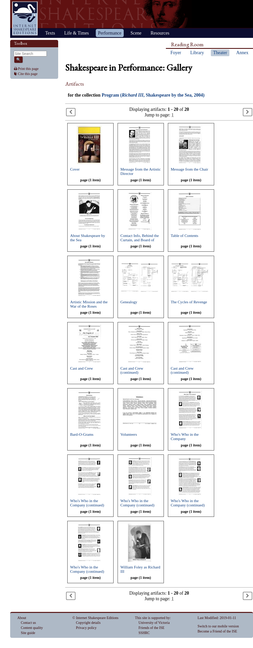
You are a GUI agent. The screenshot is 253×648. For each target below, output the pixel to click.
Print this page (28, 69)
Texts (50, 33)
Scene (136, 33)
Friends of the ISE (151, 628)
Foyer (175, 52)
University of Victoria (154, 623)
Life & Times (76, 33)
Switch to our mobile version (218, 626)
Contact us (28, 623)
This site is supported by (152, 618)
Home (25, 18)
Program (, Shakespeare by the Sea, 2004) (153, 95)
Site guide (28, 633)
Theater (220, 52)
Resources (160, 33)
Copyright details (88, 623)
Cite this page (28, 74)
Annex (242, 52)
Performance (109, 33)
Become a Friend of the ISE (217, 631)
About (21, 618)
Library (197, 52)
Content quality (32, 628)
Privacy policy (86, 628)
